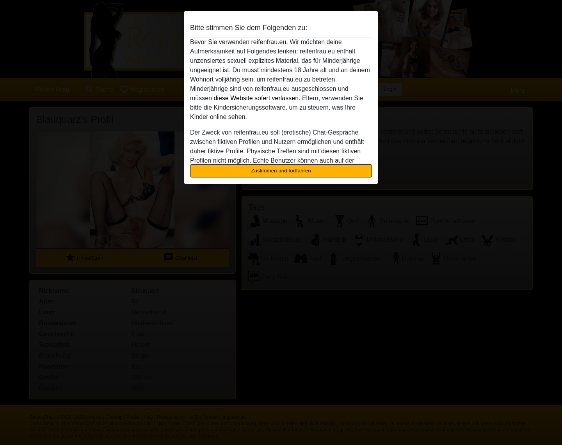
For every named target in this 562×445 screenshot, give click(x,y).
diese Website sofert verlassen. (256, 98)
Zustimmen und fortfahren (281, 171)
